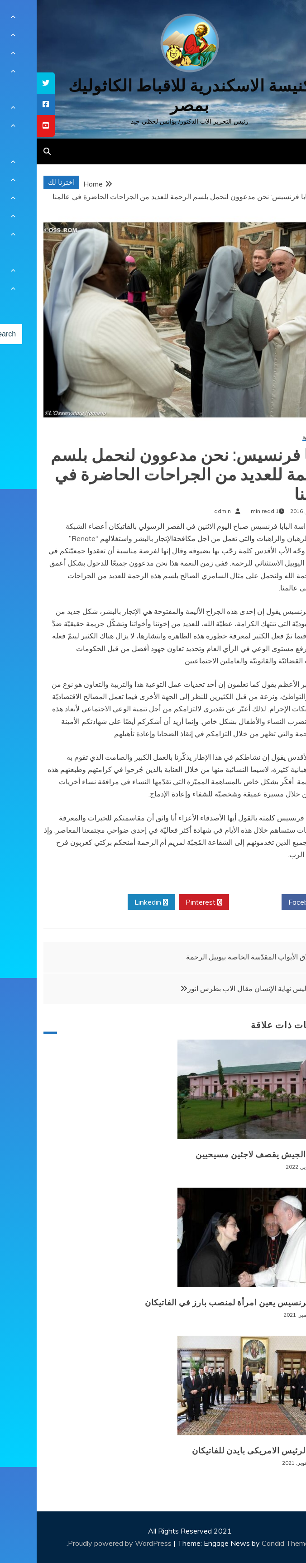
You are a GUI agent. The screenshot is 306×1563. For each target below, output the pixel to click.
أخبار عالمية (279, 437)
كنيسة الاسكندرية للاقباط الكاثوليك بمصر (153, 95)
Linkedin (114, 902)
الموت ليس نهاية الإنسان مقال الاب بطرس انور (220, 988)
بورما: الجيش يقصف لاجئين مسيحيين (225, 1154)
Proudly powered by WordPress (84, 1543)
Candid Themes (250, 1543)
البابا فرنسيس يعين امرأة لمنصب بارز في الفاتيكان (200, 1302)
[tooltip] (9, 83)
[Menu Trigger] (278, 19)
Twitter (218, 902)
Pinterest (167, 902)
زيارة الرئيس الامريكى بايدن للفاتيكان (223, 1450)
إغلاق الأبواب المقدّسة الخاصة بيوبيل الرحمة (213, 956)
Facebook (271, 902)
